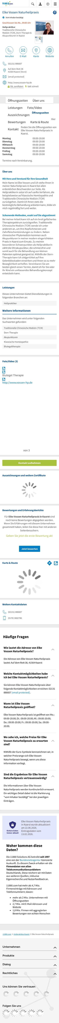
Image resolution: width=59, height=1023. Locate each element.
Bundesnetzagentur (30, 860)
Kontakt (13, 129)
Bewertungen (17, 122)
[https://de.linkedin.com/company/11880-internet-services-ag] (31, 1013)
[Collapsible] (53, 649)
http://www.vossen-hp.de (17, 382)
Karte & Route (39, 122)
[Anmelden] (40, 3)
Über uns (38, 100)
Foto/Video (34, 108)
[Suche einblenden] (32, 3)
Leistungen (15, 108)
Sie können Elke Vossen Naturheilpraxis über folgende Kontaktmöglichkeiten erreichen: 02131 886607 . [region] (29, 688)
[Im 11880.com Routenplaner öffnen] (49, 562)
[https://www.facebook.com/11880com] (6, 1013)
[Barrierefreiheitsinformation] (47, 3)
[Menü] (55, 3)
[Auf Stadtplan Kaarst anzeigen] (56, 562)
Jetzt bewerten (29, 548)
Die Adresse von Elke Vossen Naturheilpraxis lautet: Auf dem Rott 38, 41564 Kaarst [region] (27, 660)
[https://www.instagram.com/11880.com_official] (14, 1013)
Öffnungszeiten (18, 100)
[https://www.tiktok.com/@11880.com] (23, 1013)
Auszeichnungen (19, 115)
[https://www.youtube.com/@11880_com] (40, 1013)
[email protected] (21, 692)
